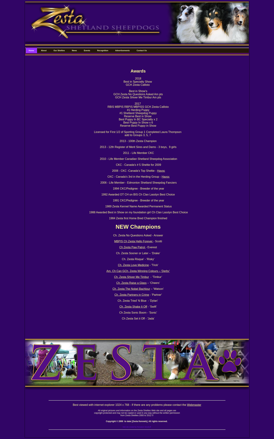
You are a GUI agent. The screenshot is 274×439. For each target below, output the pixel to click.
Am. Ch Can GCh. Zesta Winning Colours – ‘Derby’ (138, 271)
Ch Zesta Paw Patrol (132, 247)
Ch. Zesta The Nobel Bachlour (131, 288)
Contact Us (142, 50)
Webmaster (194, 404)
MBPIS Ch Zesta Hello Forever (133, 241)
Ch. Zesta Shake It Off (133, 306)
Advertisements (122, 50)
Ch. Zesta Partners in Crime (131, 294)
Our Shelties (59, 50)
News (74, 50)
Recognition (102, 50)
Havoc (161, 170)
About (44, 50)
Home (31, 50)
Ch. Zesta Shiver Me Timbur (131, 276)
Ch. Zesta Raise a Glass (131, 282)
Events (87, 50)
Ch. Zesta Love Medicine (133, 265)
